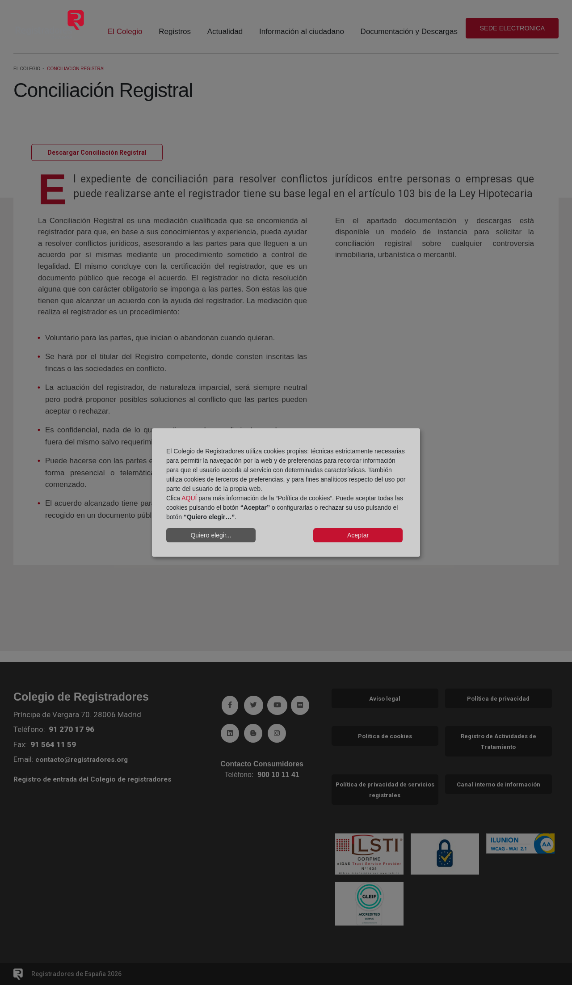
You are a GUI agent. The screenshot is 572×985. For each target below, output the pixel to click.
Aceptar (358, 535)
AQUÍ (189, 498)
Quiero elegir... (210, 535)
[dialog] (286, 492)
